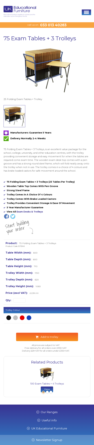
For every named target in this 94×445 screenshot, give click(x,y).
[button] (86, 12)
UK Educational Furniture (49, 428)
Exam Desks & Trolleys (30, 211)
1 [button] (43, 392)
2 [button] (47, 392)
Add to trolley (49, 336)
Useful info (49, 420)
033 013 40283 (53, 25)
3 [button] (51, 392)
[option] (47, 73)
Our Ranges (49, 412)
